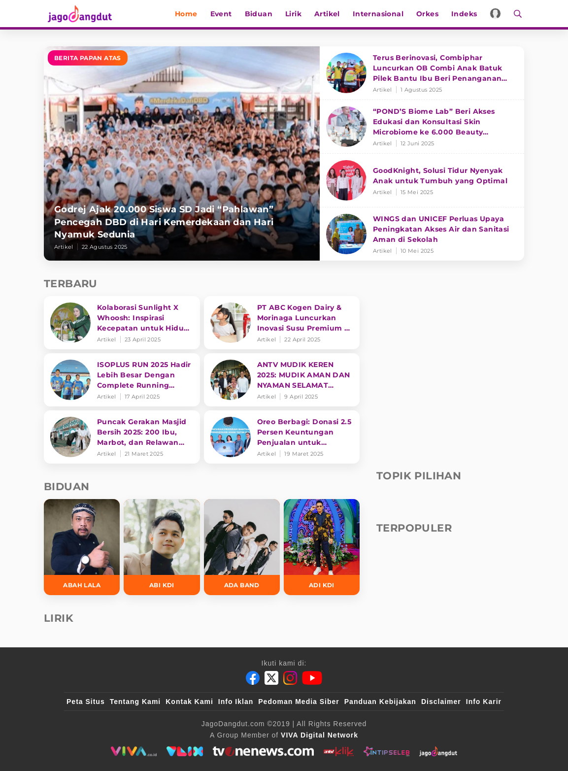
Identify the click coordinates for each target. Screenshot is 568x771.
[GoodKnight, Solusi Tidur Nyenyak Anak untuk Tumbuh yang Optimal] (422, 180)
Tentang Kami (135, 701)
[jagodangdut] (438, 751)
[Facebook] (253, 678)
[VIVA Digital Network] (319, 735)
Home (188, 13)
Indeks (466, 13)
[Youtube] (312, 678)
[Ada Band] (242, 547)
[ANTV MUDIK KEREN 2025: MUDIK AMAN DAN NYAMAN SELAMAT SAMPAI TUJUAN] (282, 379)
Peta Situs (86, 701)
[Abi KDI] (162, 547)
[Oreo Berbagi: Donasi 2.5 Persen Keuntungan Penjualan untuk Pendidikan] (282, 437)
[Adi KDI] (322, 547)
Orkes (430, 13)
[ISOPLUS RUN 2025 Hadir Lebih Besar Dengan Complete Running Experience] (122, 379)
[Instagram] (290, 678)
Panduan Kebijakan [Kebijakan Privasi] (380, 701)
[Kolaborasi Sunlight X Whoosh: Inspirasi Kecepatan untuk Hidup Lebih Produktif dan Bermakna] (122, 322)
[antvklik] (339, 751)
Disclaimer (441, 701)
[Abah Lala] (82, 547)
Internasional (380, 13)
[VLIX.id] (185, 751)
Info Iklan (235, 701)
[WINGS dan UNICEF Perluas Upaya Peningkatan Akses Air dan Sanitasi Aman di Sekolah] (422, 234)
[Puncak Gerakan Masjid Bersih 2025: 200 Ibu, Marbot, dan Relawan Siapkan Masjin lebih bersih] (122, 437)
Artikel (329, 13)
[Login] (498, 13)
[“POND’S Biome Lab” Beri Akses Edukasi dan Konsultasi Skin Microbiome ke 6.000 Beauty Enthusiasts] (422, 127)
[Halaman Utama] (79, 13)
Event (223, 13)
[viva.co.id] (134, 751)
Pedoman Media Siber (298, 701)
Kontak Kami (189, 701)
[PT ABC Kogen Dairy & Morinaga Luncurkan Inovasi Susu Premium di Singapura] (282, 322)
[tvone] (263, 751)
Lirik (296, 13)
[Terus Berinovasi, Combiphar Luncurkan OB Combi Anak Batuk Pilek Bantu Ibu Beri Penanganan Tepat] (422, 73)
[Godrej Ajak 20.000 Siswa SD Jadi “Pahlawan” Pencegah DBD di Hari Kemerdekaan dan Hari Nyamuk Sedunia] (182, 153)
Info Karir (483, 701)
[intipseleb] (386, 751)
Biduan (260, 13)
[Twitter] (271, 678)
